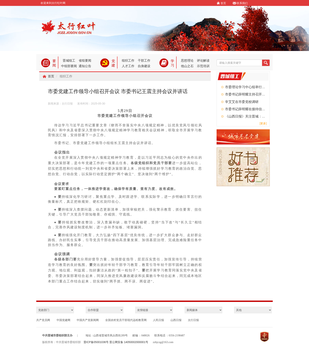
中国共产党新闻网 (88, 320)
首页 (51, 76)
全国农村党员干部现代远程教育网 (126, 320)
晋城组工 (69, 60)
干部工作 (144, 60)
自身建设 (144, 66)
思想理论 (187, 60)
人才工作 (128, 66)
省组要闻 (85, 60)
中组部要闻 (69, 66)
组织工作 (128, 60)
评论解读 (203, 60)
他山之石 (187, 66)
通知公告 (85, 66)
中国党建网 (63, 320)
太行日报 (193, 320)
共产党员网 (43, 320)
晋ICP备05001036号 (97, 342)
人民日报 (158, 320)
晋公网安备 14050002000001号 (128, 342)
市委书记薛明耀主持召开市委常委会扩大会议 (258, 94)
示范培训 (203, 66)
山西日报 (175, 320)
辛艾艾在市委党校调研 (242, 102)
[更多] (263, 123)
